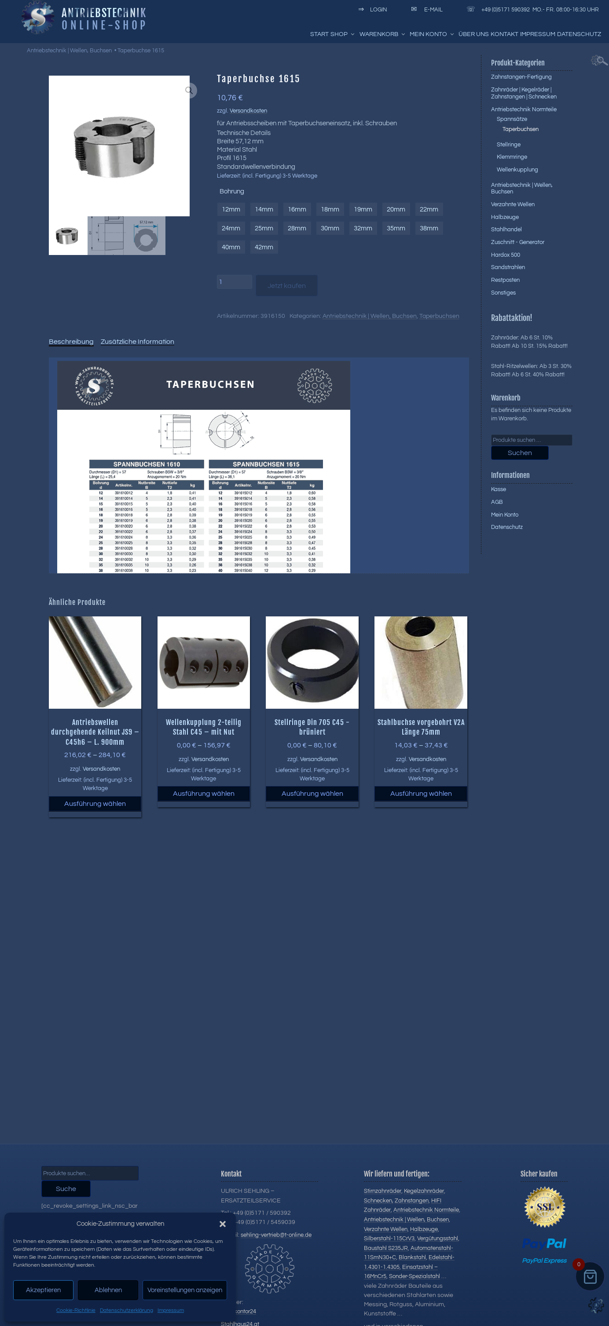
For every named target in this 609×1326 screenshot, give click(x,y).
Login (371, 9)
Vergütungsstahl (437, 1238)
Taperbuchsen (439, 316)
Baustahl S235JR (386, 1248)
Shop (343, 34)
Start (319, 34)
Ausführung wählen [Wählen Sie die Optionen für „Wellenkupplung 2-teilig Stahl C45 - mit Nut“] (204, 793)
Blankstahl (412, 1257)
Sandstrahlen (508, 267)
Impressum (171, 1310)
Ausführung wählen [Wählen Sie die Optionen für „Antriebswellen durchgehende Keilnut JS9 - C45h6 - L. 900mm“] (95, 803)
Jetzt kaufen (287, 285)
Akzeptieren (43, 1290)
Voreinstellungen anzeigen (184, 1290)
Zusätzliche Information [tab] (137, 341)
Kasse (498, 489)
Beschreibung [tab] (71, 341)
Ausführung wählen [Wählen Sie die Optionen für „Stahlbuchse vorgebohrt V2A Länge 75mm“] (421, 793)
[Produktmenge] (234, 282)
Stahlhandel (506, 229)
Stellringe (509, 145)
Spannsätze (512, 119)
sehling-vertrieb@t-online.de (276, 1235)
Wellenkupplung (517, 170)
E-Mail (425, 9)
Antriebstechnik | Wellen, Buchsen (69, 50)
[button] (222, 1224)
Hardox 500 (505, 255)
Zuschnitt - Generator (517, 242)
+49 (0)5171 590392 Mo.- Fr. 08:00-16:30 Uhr (531, 9)
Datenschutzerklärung (126, 1310)
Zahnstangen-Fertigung (521, 77)
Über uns (474, 34)
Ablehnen (108, 1290)
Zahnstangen (412, 1201)
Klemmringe (512, 157)
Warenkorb (383, 34)
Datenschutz (579, 34)
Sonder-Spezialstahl (414, 1276)
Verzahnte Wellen (513, 204)
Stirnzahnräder (382, 1191)
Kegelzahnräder (424, 1191)
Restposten (505, 280)
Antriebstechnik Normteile (524, 109)
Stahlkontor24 (238, 1311)
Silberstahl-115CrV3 (389, 1238)
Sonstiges (503, 293)
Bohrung (232, 191)
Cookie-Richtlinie (75, 1310)
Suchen (520, 452)
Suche (66, 1188)
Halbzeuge (505, 217)
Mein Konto (432, 34)
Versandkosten (248, 111)
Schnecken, (378, 1201)
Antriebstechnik (104, 13)
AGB (497, 502)
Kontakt (504, 34)
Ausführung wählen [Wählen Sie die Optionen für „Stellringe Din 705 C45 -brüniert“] (312, 793)
